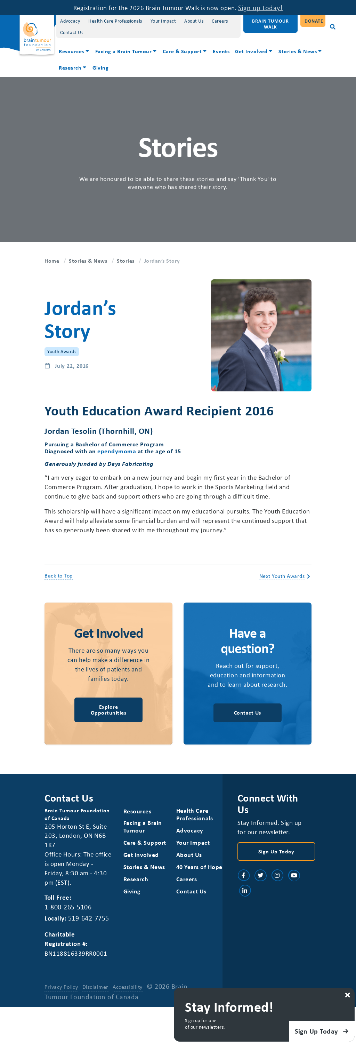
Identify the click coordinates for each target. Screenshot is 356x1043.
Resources (71, 51)
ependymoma (116, 451)
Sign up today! (268, 7)
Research (70, 67)
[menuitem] (74, 52)
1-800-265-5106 (67, 931)
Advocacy (70, 20)
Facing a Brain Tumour (123, 51)
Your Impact (163, 20)
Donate (314, 20)
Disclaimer (96, 1012)
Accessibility (128, 1012)
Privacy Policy (61, 1012)
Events (221, 51)
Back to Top (58, 587)
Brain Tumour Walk (270, 23)
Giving (100, 67)
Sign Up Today (276, 874)
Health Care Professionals (115, 20)
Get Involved (251, 51)
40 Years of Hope (191, 893)
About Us (193, 20)
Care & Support (182, 51)
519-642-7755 (90, 942)
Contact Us (71, 32)
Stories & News (297, 51)
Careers (220, 20)
